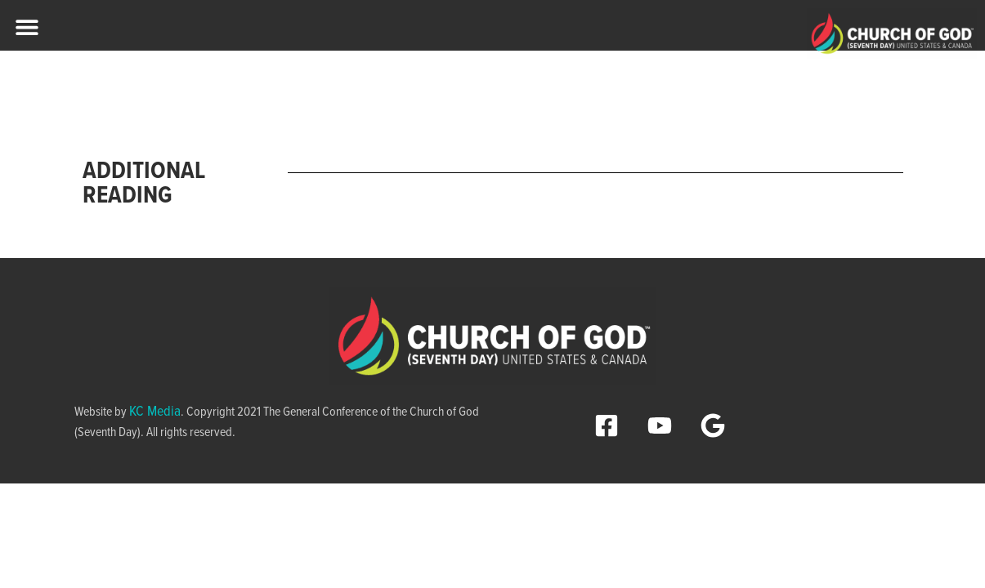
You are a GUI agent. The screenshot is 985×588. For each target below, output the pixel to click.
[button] (26, 26)
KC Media (155, 412)
